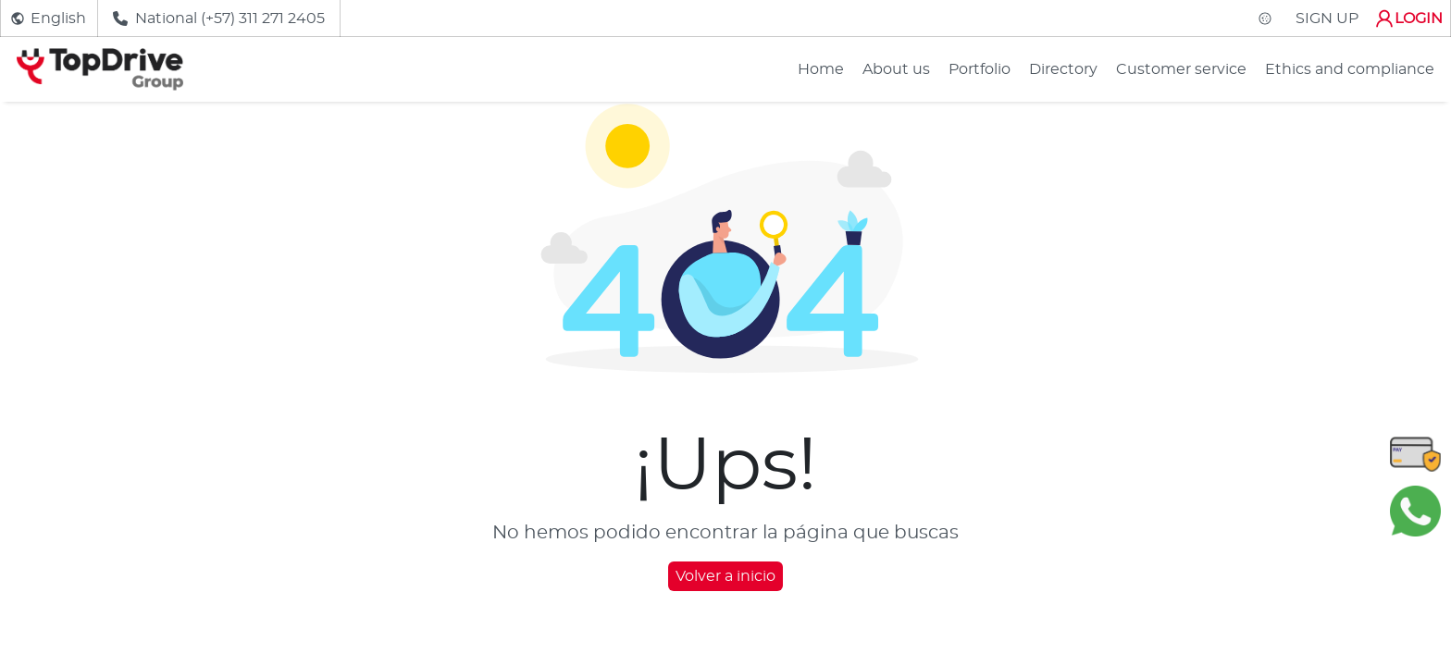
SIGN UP (1327, 18)
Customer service (1181, 69)
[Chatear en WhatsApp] (1415, 510)
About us (896, 69)
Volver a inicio (725, 576)
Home (821, 69)
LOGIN (1408, 18)
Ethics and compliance (1349, 69)
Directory (1063, 69)
